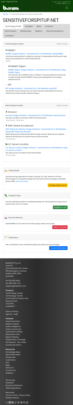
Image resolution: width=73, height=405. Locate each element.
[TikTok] (15, 402)
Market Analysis (12, 324)
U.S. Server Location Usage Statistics (20, 147)
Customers (10, 360)
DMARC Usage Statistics (15, 53)
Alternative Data (13, 334)
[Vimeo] (21, 402)
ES (59, 2)
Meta (39, 26)
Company (9, 35)
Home (5, 14)
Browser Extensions (14, 385)
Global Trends (62, 44)
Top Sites (10, 303)
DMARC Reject (18, 66)
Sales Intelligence (13, 326)
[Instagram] (27, 402)
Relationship (26, 31)
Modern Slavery (12, 398)
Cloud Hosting (10, 120)
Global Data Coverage (15, 339)
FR (57, 2)
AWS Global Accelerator (21, 125)
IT (61, 2)
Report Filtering (12, 337)
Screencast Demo (13, 345)
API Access (10, 380)
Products (49, 26)
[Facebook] (12, 402)
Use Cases (21, 342)
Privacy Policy (24, 395)
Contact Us (11, 370)
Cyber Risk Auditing (14, 331)
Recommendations (55, 31)
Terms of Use (11, 395)
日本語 (59, 3)
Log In (3, 1)
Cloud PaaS (20, 120)
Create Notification (58, 248)
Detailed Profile (60, 207)
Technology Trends (14, 296)
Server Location (11, 155)
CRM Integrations (13, 388)
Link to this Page (22, 181)
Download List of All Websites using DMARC (45, 53)
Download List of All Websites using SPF (40, 88)
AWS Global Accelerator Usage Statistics (22, 129)
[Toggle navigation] (66, 7)
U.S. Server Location (18, 144)
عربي (68, 3)
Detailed (29, 26)
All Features (11, 342)
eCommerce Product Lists (17, 298)
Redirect (38, 31)
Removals (10, 392)
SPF (9, 84)
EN (53, 2)
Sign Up (9, 314)
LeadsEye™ (10, 306)
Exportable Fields (13, 354)
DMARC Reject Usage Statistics (21, 70)
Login (15, 314)
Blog (8, 365)
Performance (10, 31)
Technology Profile (13, 26)
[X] (7, 402)
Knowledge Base (13, 352)
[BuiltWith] (11, 7)
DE (55, 2)
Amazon (12, 111)
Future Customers (13, 329)
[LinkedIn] (10, 402)
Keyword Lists (11, 301)
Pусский (65, 2)
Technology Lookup (14, 293)
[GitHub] (24, 402)
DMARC (12, 50)
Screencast (11, 357)
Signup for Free (11, 1)
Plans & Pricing (12, 311)
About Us (10, 367)
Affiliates (9, 373)
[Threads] (18, 402)
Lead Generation (13, 321)
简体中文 (64, 3)
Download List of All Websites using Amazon (47, 115)
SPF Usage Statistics (13, 88)
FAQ (7, 362)
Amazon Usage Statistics (16, 115)
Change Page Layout (57, 185)
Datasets (10, 382)
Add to (59, 227)
